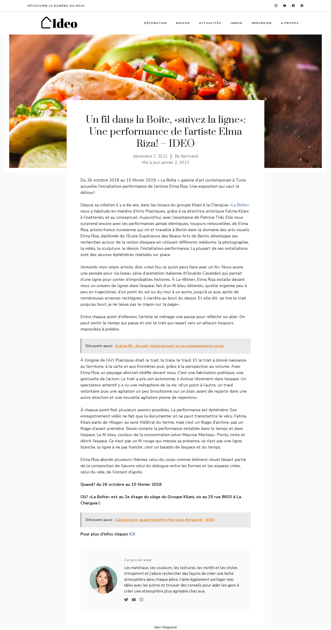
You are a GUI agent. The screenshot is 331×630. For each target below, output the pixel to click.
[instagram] (276, 5)
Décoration (155, 23)
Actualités (210, 23)
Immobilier (262, 23)
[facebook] (293, 5)
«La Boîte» (239, 205)
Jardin (236, 23)
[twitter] (284, 5)
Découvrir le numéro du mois (56, 6)
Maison (183, 23)
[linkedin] (301, 5)
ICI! (132, 534)
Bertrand (189, 156)
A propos (290, 23)
